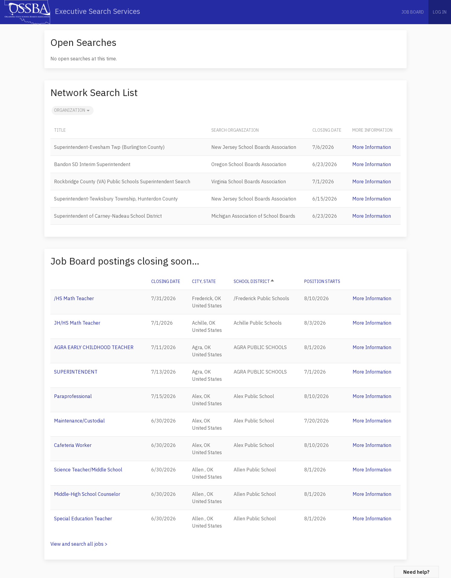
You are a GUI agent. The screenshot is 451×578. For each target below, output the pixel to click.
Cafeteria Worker (72, 445)
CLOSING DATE (165, 281)
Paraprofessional (73, 396)
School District (254, 281)
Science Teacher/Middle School (88, 470)
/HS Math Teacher (74, 298)
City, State (204, 281)
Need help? (416, 572)
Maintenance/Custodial (79, 421)
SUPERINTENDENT (76, 372)
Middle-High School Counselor (87, 494)
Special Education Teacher (83, 518)
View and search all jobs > (78, 544)
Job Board (412, 12)
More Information (371, 147)
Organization (72, 111)
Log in (439, 12)
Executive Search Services (72, 12)
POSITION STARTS (322, 281)
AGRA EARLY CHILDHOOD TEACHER (93, 347)
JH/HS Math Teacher (77, 323)
